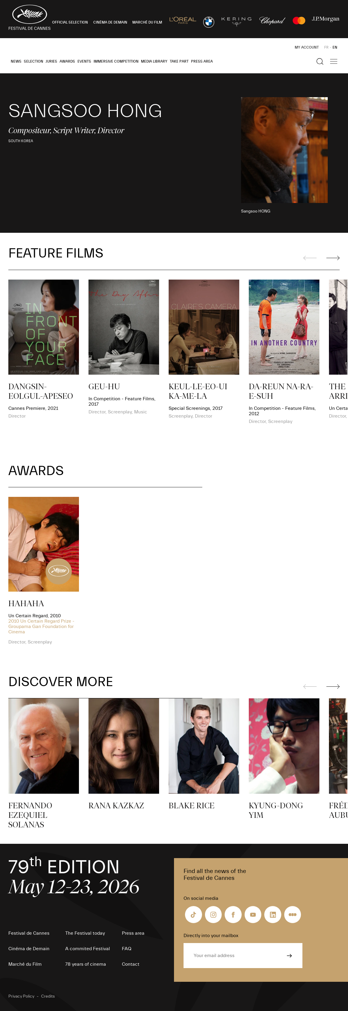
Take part (179, 61)
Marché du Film (25, 964)
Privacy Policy (21, 996)
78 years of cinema (85, 964)
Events (84, 61)
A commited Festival (87, 948)
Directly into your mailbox (211, 935)
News (16, 61)
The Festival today (85, 933)
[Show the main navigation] (333, 61)
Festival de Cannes (28, 933)
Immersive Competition (116, 61)
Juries (51, 61)
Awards (67, 61)
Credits (48, 996)
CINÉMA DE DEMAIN (110, 22)
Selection (33, 61)
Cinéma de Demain (28, 948)
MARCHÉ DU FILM (147, 22)
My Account (307, 47)
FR (326, 47)
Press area (202, 61)
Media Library (154, 61)
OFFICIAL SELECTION (70, 22)
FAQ (126, 948)
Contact (130, 964)
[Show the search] (320, 61)
